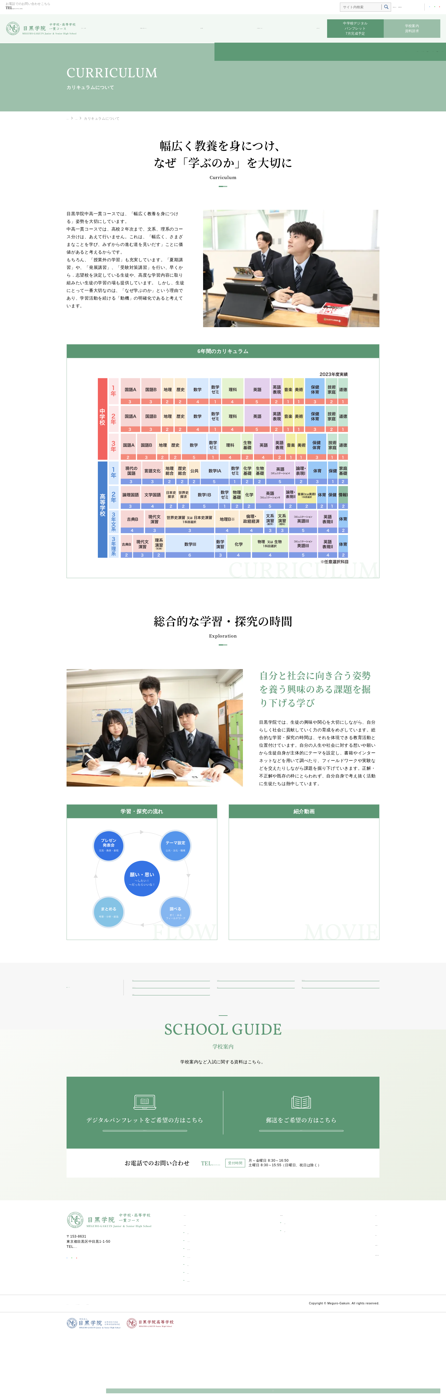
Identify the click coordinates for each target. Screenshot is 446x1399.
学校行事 (194, 1329)
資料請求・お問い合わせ (356, 1319)
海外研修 (194, 1337)
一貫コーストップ (81, 118)
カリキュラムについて (205, 1321)
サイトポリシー (79, 1368)
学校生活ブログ (258, 29)
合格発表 (272, 1296)
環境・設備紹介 (199, 1345)
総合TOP (372, 8)
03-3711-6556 (34, 9)
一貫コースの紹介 (95, 1009)
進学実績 (194, 1298)
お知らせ (309, 29)
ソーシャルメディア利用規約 (122, 1368)
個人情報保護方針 (167, 1368)
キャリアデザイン (201, 1305)
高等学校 (391, 8)
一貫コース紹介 (97, 29)
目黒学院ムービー (350, 1309)
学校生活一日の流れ (203, 1313)
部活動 (209, 29)
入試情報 (272, 1288)
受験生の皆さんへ (157, 29)
